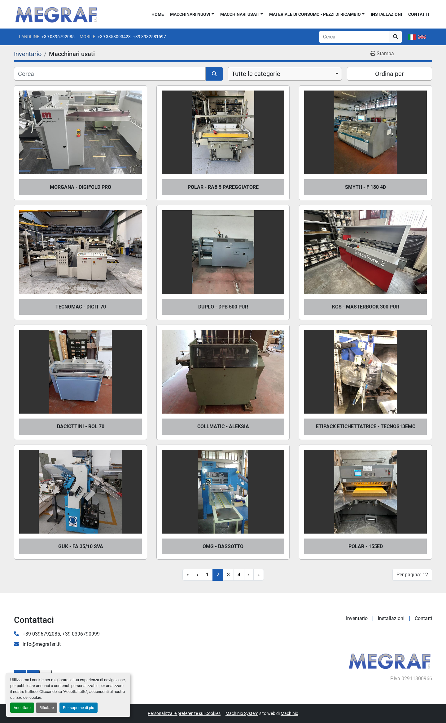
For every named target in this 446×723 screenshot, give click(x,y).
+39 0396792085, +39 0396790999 (60, 634)
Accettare (22, 707)
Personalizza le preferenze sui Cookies (184, 713)
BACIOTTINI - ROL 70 (80, 426)
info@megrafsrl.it (41, 644)
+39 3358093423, (115, 36)
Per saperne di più (78, 707)
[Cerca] (110, 74)
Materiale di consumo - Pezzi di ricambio (315, 14)
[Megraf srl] (390, 660)
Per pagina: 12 (412, 575)
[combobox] (285, 74)
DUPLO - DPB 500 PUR (223, 307)
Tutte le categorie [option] (256, 74)
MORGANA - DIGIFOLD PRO (80, 187)
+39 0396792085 (58, 36)
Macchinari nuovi (190, 14)
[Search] (354, 37)
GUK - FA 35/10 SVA (80, 546)
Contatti (418, 14)
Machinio (289, 713)
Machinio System (241, 713)
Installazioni (386, 14)
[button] (192, 14)
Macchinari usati (240, 14)
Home (157, 14)
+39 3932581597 (149, 36)
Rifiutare (46, 707)
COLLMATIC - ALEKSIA (223, 426)
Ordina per (389, 74)
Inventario (357, 618)
